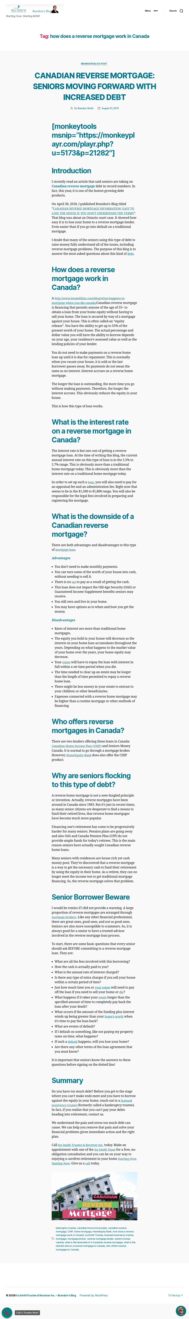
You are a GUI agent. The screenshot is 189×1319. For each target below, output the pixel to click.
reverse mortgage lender (101, 1254)
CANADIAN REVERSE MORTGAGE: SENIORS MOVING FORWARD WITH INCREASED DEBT (94, 96)
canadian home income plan (93, 1243)
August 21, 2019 (110, 123)
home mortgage (83, 1247)
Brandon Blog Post (94, 68)
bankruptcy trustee (66, 1243)
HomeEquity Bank (103, 1247)
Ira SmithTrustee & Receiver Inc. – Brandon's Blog (47, 1310)
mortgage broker (77, 1254)
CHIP (70, 1247)
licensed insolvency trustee (120, 1250)
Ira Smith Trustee (94, 1250)
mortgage (61, 1254)
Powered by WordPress (96, 1310)
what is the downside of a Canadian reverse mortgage (94, 1257)
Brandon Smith (85, 123)
